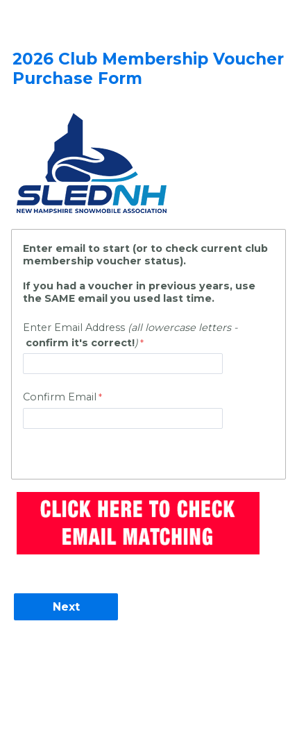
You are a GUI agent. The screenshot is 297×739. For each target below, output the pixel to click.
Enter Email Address (130, 335)
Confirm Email (59, 397)
